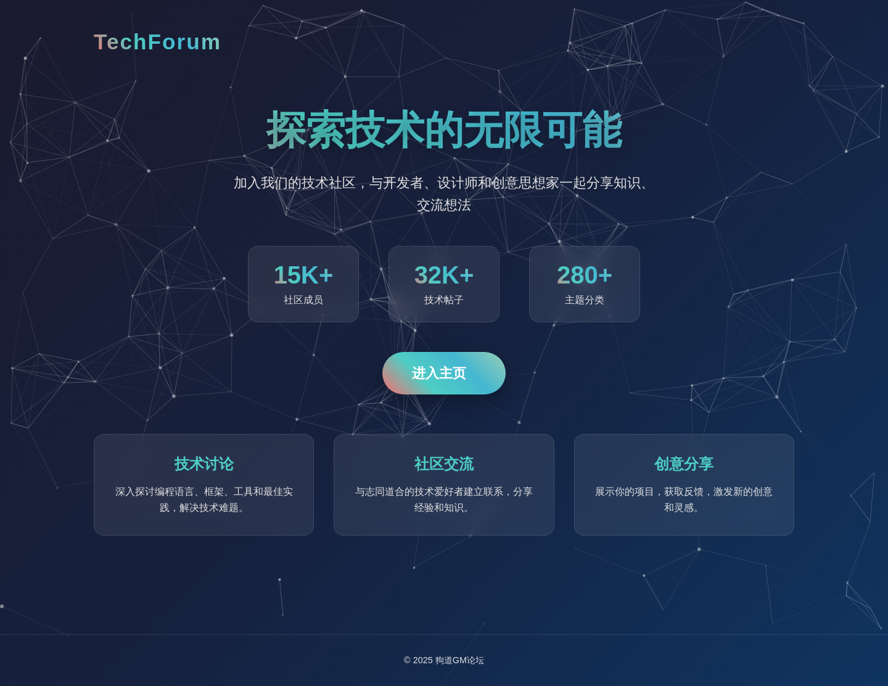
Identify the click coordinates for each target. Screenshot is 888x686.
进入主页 (439, 373)
